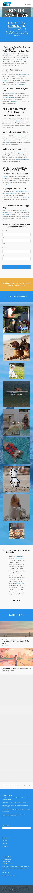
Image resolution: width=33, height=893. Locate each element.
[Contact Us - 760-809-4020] (16, 296)
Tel (3, 255)
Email (4, 248)
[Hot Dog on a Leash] (13, 3)
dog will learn (14, 101)
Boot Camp (16, 531)
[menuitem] (24, 3)
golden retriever (19, 558)
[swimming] (16, 450)
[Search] (24, 3)
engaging (4, 80)
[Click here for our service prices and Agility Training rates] (16, 284)
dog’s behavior (9, 97)
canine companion (20, 84)
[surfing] (16, 394)
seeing (7, 142)
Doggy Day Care (16, 348)
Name (4, 231)
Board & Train (16, 372)
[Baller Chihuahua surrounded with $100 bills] (16, 507)
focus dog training (16, 120)
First (4, 237)
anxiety (17, 135)
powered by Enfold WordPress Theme (21, 889)
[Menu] (28, 3)
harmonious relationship (22, 159)
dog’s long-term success (22, 191)
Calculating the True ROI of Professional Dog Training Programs (15, 802)
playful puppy (21, 59)
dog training (11, 93)
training (4, 184)
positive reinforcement (23, 74)
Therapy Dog (20, 583)
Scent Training (16, 480)
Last (4, 243)
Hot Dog (6, 54)
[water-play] (16, 422)
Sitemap (4, 843)
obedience (20, 152)
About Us (4, 840)
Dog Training (16, 24)
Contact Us (5, 846)
